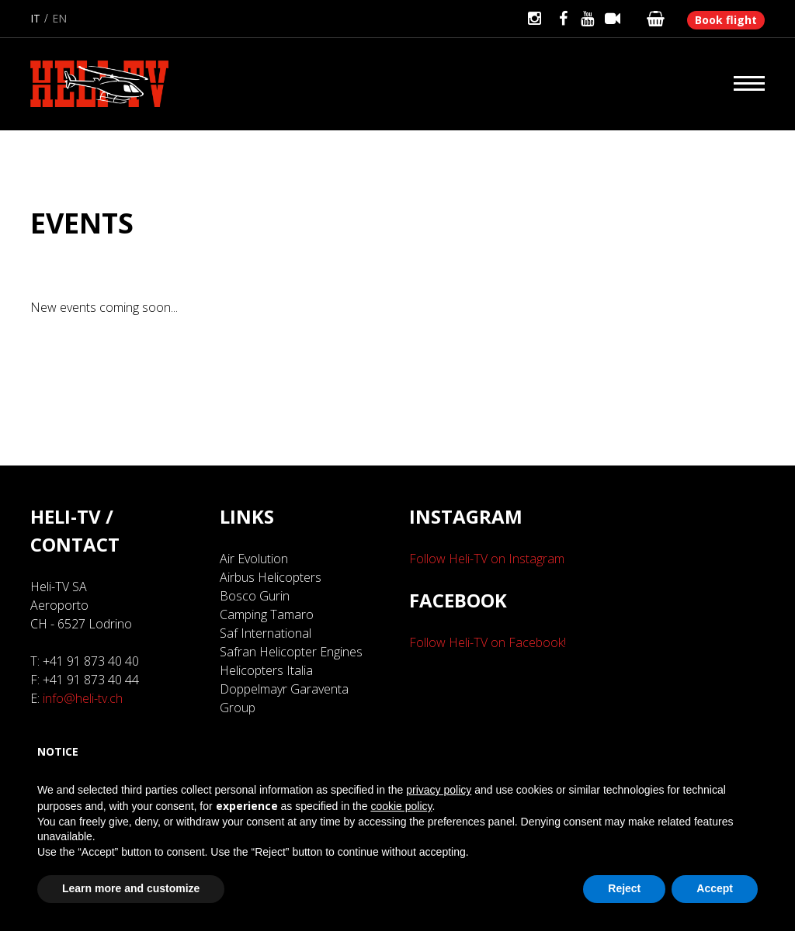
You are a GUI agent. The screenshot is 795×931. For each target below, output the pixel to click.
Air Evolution (254, 558)
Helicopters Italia (266, 670)
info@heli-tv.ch (83, 698)
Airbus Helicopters (270, 577)
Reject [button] (624, 888)
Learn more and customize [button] (131, 888)
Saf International (265, 633)
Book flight (726, 19)
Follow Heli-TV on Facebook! (487, 642)
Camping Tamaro (267, 614)
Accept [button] (714, 888)
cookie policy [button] (401, 806)
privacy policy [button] (438, 790)
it (35, 18)
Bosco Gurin (255, 595)
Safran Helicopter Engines (291, 651)
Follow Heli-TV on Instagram (486, 558)
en (59, 18)
